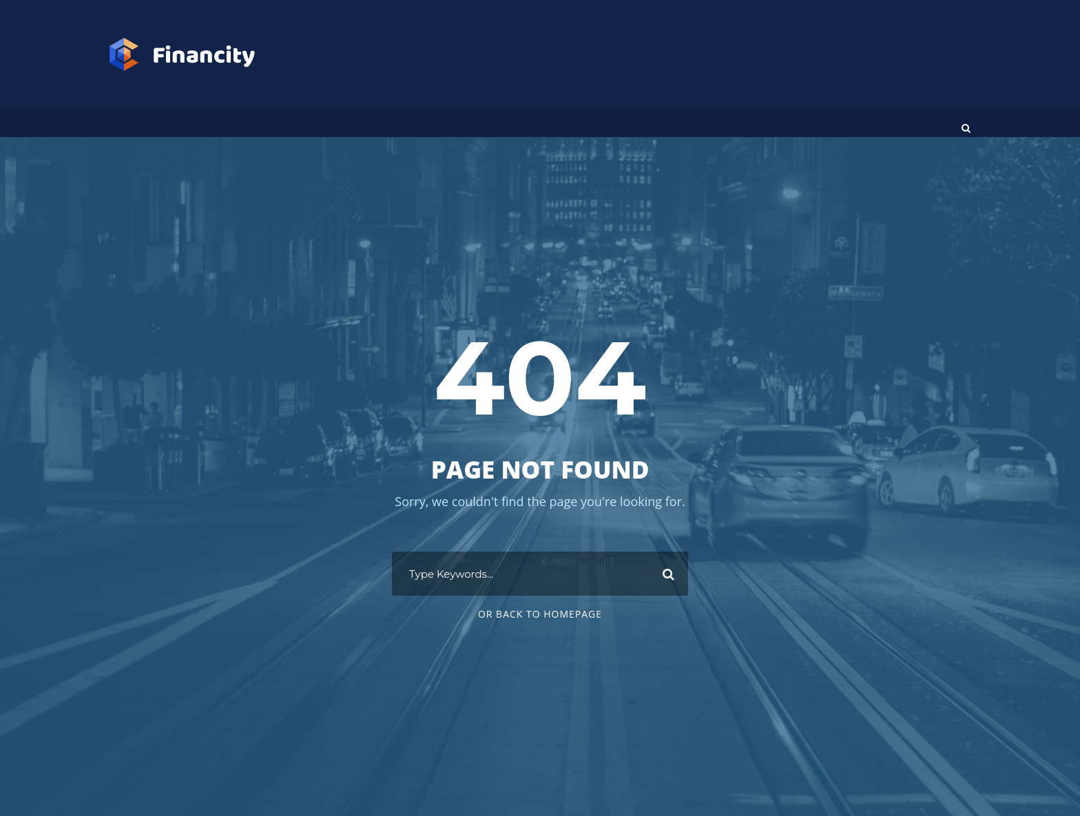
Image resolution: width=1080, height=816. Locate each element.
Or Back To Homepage (540, 613)
